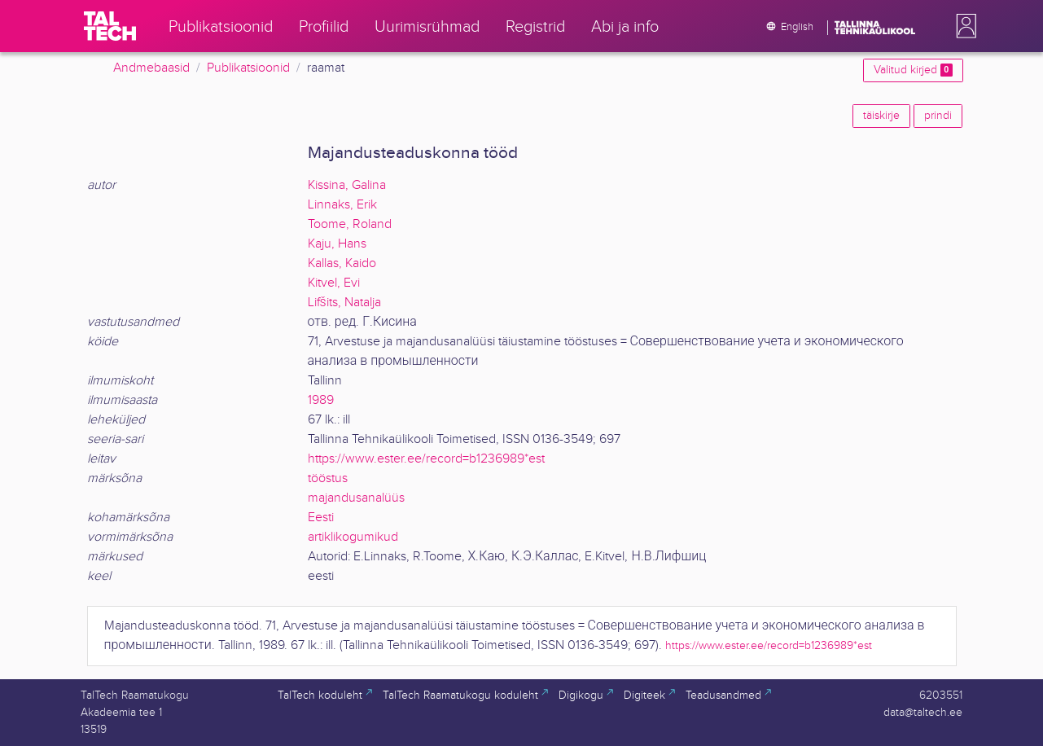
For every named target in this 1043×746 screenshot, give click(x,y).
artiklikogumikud (353, 537)
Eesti (321, 517)
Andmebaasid (151, 68)
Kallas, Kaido (342, 263)
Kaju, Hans (337, 244)
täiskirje (881, 115)
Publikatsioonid (248, 68)
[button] (963, 26)
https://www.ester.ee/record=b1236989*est (426, 459)
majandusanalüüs (356, 498)
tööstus (328, 478)
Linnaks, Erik (342, 205)
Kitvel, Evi (334, 283)
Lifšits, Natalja (344, 302)
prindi (938, 115)
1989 (321, 400)
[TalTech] (110, 26)
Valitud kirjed (913, 70)
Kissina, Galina (347, 185)
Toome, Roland (350, 224)
